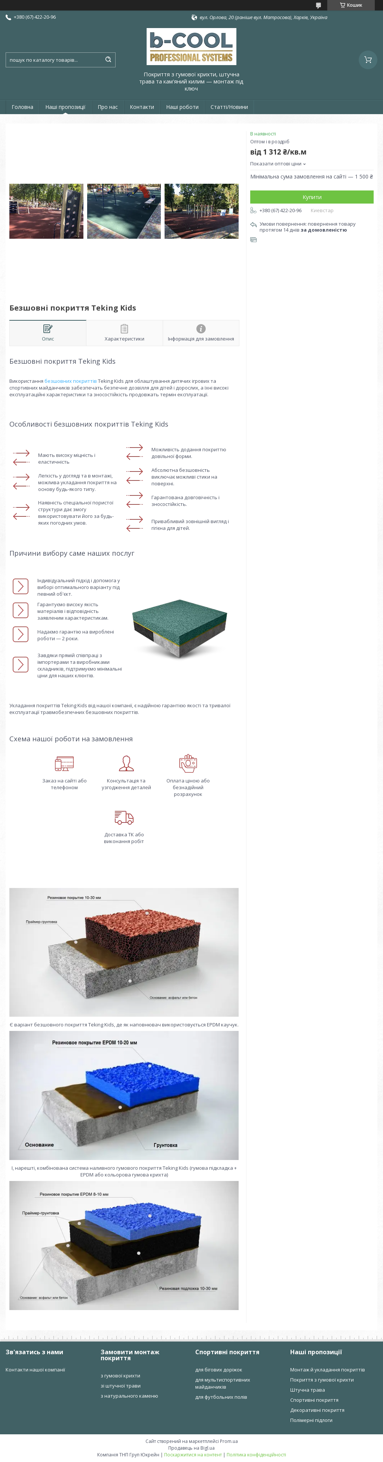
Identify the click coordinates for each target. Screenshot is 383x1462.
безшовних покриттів (71, 381)
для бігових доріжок (218, 1369)
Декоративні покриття (317, 1410)
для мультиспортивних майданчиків (222, 1383)
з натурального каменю (129, 1395)
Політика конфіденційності (256, 1455)
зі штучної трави (121, 1385)
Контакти (142, 106)
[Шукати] (108, 59)
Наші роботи (182, 106)
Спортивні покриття (314, 1400)
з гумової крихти (120, 1375)
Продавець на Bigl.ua (191, 1448)
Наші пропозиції (65, 106)
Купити (312, 197)
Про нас (108, 106)
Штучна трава (307, 1389)
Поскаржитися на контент (193, 1455)
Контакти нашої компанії (35, 1369)
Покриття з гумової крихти (322, 1379)
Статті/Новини (229, 106)
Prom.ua (229, 1441)
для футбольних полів (221, 1397)
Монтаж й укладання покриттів (327, 1369)
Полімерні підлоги (311, 1420)
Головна (22, 106)
